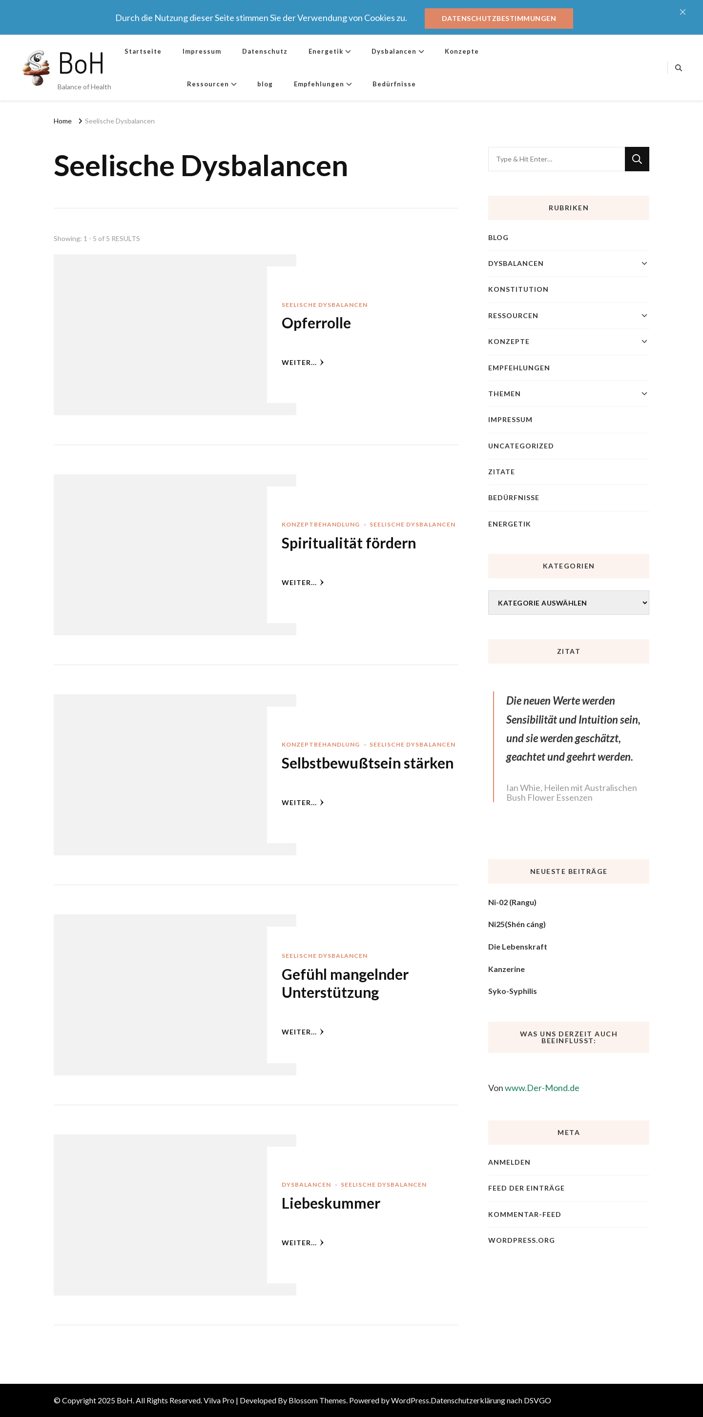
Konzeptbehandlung (321, 524)
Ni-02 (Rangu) (512, 902)
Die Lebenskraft (517, 946)
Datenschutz (265, 51)
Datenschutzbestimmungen (499, 18)
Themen (504, 393)
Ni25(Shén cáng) (517, 924)
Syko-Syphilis (512, 990)
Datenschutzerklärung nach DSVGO (491, 1400)
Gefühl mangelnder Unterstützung (345, 983)
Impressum (202, 51)
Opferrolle (316, 322)
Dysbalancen (394, 51)
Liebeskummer (331, 1203)
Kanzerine (506, 968)
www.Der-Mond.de (542, 1087)
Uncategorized (521, 446)
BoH (81, 62)
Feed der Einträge (526, 1188)
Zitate (501, 471)
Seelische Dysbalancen (325, 304)
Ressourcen (208, 84)
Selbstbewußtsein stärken (368, 762)
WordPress (410, 1400)
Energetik (326, 51)
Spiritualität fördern (349, 542)
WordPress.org (521, 1240)
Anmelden (509, 1162)
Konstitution (518, 289)
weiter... (303, 362)
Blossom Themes (317, 1400)
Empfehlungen (319, 84)
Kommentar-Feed (524, 1214)
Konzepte (462, 51)
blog (265, 84)
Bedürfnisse (394, 84)
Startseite (143, 51)
